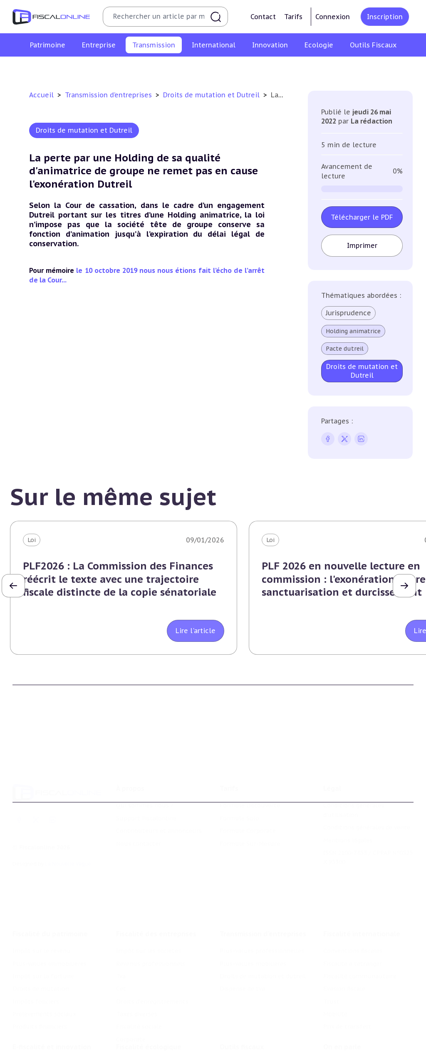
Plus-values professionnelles (99, 68)
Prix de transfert (347, 981)
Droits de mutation (40, 944)
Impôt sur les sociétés (148, 906)
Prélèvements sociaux (44, 969)
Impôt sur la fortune (43, 931)
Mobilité (335, 969)
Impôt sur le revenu (41, 906)
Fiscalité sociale (139, 981)
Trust (331, 956)
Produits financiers (39, 981)
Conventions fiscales (352, 906)
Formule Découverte (250, 773)
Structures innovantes (45, 1047)
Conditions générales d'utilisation (353, 777)
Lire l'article (195, 630)
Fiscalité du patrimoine (50, 889)
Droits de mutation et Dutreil (212, 95)
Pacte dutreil (345, 348)
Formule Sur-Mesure (250, 810)
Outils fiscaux (242, 1008)
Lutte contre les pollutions (156, 1025)
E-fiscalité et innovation (51, 1008)
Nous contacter (138, 810)
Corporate (131, 994)
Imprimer (362, 245)
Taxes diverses (136, 969)
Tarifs (293, 16)
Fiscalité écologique (148, 1008)
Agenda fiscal (238, 1038)
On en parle (342, 1008)
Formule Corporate (248, 798)
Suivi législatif (240, 1050)
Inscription (385, 16)
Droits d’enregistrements (152, 956)
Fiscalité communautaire (359, 931)
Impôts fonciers (35, 956)
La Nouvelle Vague (68, 831)
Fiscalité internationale (361, 889)
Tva (121, 931)
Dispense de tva (346, 68)
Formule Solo (239, 785)
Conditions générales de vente (366, 794)
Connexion (332, 16)
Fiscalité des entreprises (156, 889)
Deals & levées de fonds (358, 1038)
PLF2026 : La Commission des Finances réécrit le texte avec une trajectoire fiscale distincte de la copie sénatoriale (119, 578)
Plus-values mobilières (184, 68)
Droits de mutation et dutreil (271, 68)
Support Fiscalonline (146, 785)
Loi (31, 540)
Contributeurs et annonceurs (159, 798)
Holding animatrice (353, 331)
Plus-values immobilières (49, 918)
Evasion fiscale (344, 944)
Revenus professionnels (150, 918)
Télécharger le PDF (362, 217)
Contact (263, 16)
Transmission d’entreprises (109, 95)
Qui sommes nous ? (144, 773)
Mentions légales (347, 807)
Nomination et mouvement (363, 1025)
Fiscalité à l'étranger (352, 918)
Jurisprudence (348, 313)
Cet (121, 944)
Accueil (41, 95)
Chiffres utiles (241, 1025)
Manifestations (345, 1050)
